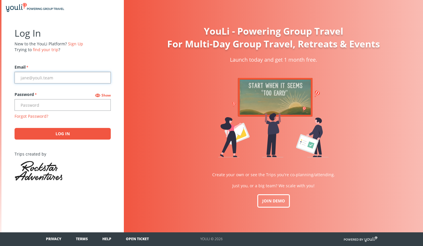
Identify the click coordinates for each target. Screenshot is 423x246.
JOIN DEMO (273, 201)
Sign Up (75, 44)
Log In (63, 133)
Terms (82, 238)
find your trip (45, 49)
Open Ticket (137, 238)
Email (21, 67)
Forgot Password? (31, 116)
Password (26, 94)
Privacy (53, 238)
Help (106, 238)
